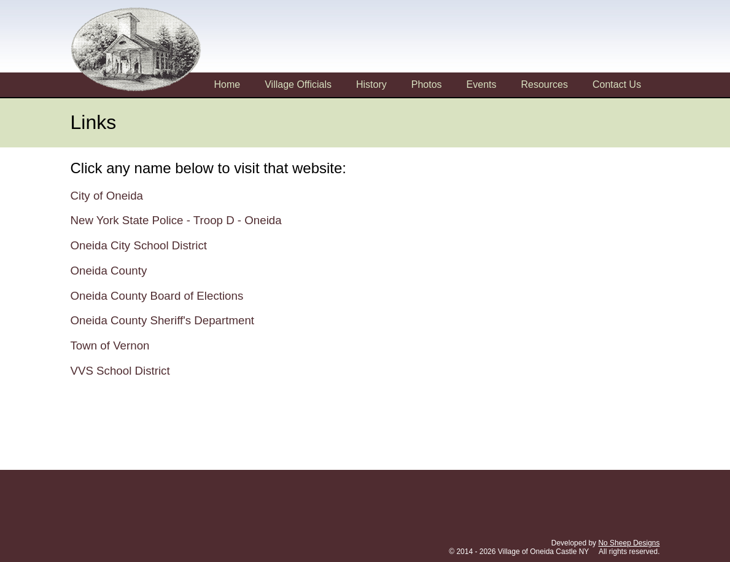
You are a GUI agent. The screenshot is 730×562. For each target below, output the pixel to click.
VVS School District (120, 370)
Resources (544, 84)
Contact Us (616, 84)
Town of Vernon (110, 345)
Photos (426, 84)
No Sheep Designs (628, 543)
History (371, 84)
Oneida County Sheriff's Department (163, 320)
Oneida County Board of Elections (157, 295)
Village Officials (298, 84)
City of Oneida (107, 195)
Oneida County (109, 270)
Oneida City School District (139, 245)
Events (482, 84)
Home (227, 84)
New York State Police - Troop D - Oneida (176, 220)
